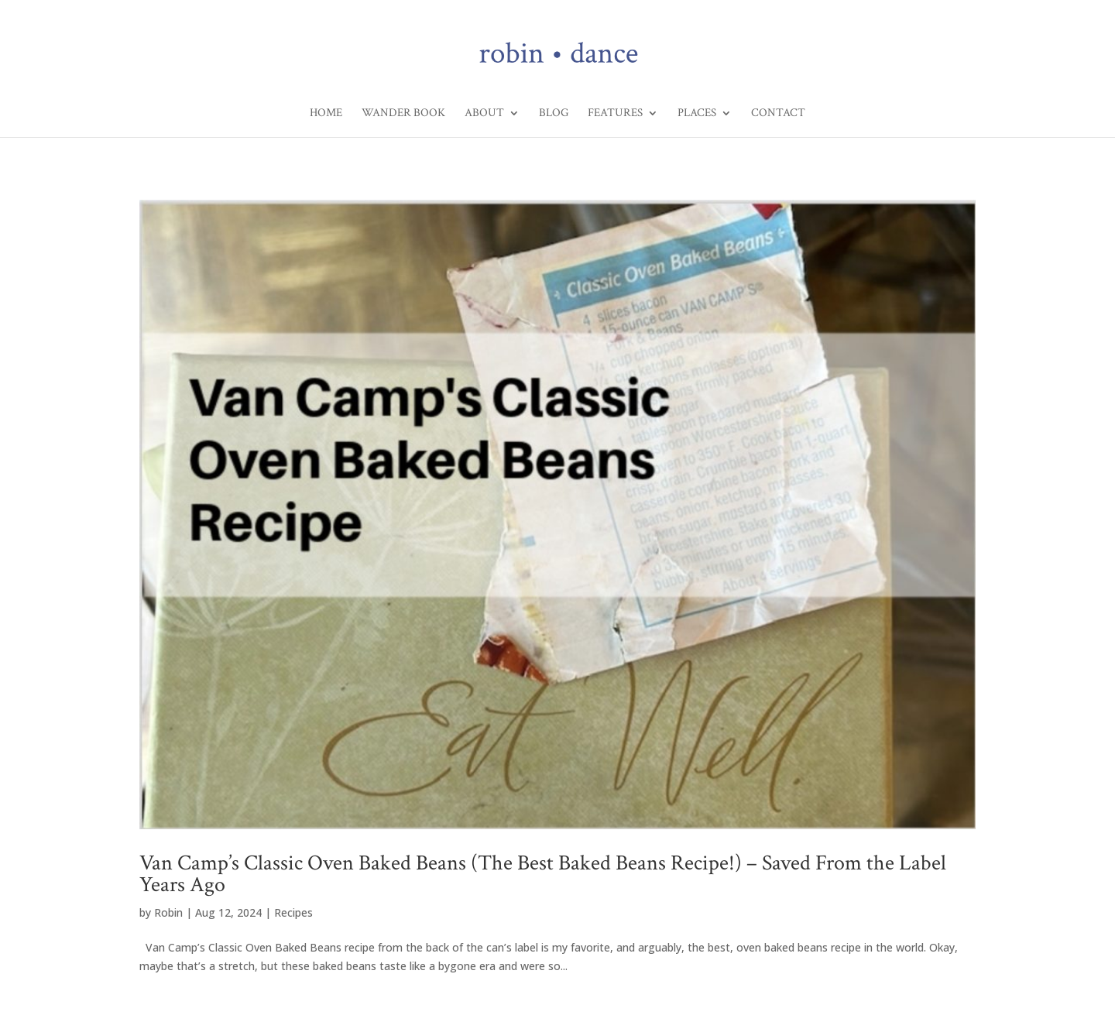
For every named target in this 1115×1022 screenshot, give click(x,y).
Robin (168, 912)
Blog (553, 114)
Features (615, 114)
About (484, 114)
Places (697, 114)
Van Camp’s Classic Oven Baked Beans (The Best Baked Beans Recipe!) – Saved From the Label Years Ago (542, 874)
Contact (778, 114)
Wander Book (403, 114)
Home (326, 114)
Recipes (293, 912)
